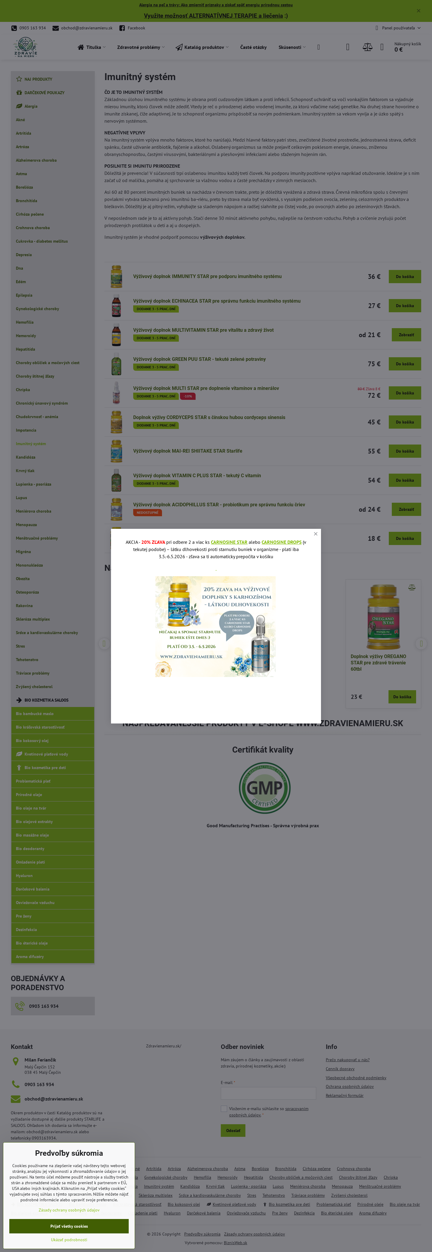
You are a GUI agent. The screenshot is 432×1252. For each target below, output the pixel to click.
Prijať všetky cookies (69, 1226)
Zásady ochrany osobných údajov (69, 1210)
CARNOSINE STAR (229, 542)
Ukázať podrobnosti (69, 1239)
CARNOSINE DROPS (282, 542)
